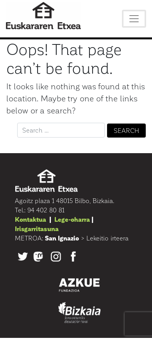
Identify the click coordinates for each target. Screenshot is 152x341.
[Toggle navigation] (134, 19)
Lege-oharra (72, 219)
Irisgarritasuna (37, 228)
